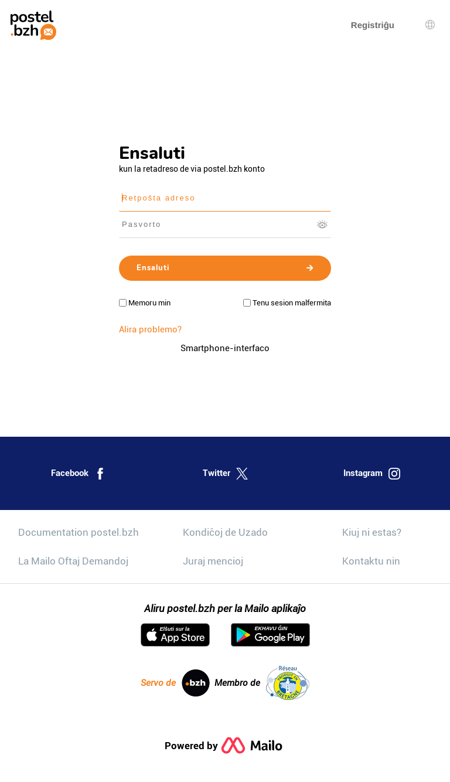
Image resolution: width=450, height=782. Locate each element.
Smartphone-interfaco (225, 348)
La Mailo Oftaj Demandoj (73, 561)
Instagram (371, 474)
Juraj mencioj (213, 561)
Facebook (78, 474)
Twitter (225, 474)
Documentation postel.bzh (78, 532)
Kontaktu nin (371, 561)
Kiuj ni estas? (371, 532)
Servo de (175, 683)
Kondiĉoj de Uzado (225, 532)
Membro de (261, 683)
